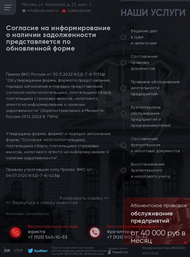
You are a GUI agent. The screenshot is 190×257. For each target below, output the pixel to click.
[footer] (37, 250)
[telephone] (47, 237)
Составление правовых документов (144, 62)
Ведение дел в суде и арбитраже (144, 36)
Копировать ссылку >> (84, 198)
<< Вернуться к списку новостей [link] (42, 202)
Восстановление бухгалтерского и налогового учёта (150, 170)
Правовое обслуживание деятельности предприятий (155, 87)
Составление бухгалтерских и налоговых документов (155, 144)
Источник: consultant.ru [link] (27, 213)
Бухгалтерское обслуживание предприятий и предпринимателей (150, 116)
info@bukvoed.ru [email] (43, 10)
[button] (181, 243)
